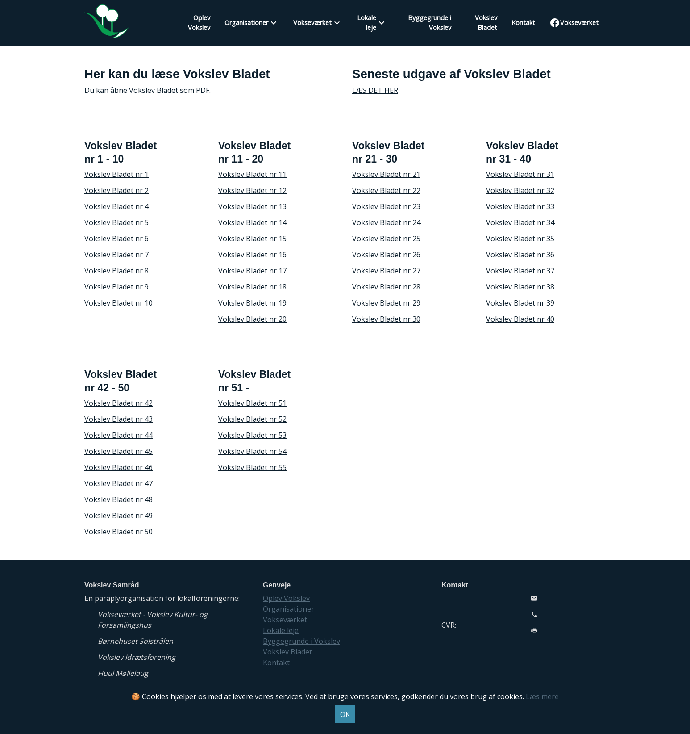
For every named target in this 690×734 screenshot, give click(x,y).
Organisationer (246, 22)
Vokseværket (312, 22)
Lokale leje (366, 22)
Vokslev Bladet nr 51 (252, 403)
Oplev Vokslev (199, 22)
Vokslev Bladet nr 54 (252, 451)
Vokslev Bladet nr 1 (116, 174)
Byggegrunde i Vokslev (429, 22)
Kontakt (523, 22)
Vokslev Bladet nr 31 (520, 174)
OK (345, 714)
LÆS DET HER (375, 90)
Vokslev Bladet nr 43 (118, 419)
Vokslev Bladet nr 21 (386, 174)
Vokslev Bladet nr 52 (252, 419)
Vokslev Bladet (486, 22)
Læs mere (542, 696)
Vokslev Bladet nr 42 (118, 403)
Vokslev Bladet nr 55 (252, 467)
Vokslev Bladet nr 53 (252, 435)
